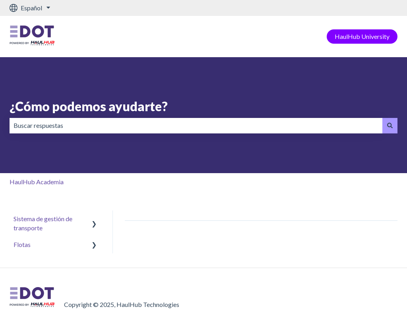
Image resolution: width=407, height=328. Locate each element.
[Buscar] (389, 125)
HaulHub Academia (37, 181)
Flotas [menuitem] (22, 244)
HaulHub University (362, 36)
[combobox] (196, 125)
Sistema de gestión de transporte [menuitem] (43, 223)
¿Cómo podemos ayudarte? (89, 106)
